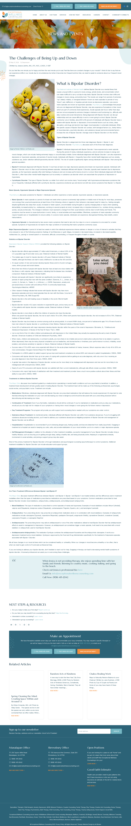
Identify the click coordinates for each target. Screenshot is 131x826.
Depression (25, 62)
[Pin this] (24, 624)
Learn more (39, 620)
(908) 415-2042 (85, 643)
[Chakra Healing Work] (104, 694)
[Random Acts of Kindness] (65, 694)
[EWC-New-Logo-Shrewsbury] (12, 15)
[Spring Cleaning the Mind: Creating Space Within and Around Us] (26, 694)
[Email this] (11, 624)
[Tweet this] (20, 624)
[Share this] (15, 624)
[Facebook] (124, 6)
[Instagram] (127, 6)
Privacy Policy (60, 824)
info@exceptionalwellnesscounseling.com (72, 573)
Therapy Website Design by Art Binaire (89, 824)
